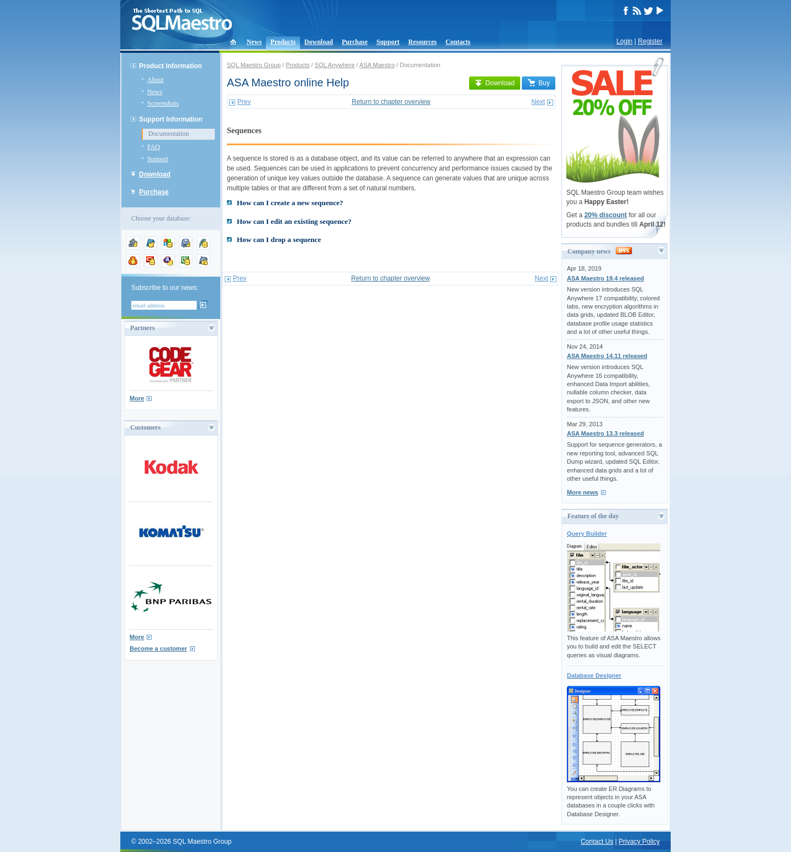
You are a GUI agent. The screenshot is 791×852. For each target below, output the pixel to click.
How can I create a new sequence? (290, 203)
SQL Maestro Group (254, 65)
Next (538, 102)
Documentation (168, 134)
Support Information (170, 119)
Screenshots (163, 103)
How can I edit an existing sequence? (294, 221)
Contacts (457, 42)
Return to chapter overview (391, 102)
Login (624, 41)
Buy (538, 83)
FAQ (153, 147)
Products (283, 42)
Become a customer (158, 648)
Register (650, 41)
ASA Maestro (376, 65)
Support (387, 42)
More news (582, 492)
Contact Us (597, 841)
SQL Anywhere (335, 65)
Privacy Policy (639, 841)
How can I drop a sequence (279, 239)
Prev (244, 102)
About (155, 80)
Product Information (170, 66)
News (254, 42)
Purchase (354, 42)
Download (318, 42)
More (137, 398)
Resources (422, 42)
